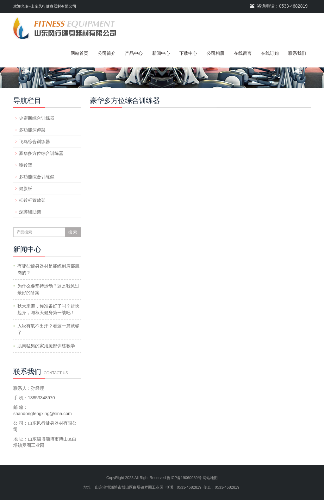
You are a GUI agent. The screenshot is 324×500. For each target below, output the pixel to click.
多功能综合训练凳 (36, 176)
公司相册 (215, 53)
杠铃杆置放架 (32, 200)
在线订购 (270, 53)
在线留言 (243, 53)
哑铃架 (25, 165)
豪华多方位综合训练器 (41, 153)
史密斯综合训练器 (36, 118)
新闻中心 (161, 53)
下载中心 (188, 53)
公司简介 (106, 53)
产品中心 (134, 53)
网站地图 (210, 478)
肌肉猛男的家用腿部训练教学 (46, 345)
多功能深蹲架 (32, 129)
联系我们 (297, 53)
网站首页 (79, 53)
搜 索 (72, 232)
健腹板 (25, 188)
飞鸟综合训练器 (34, 141)
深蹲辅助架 (30, 211)
